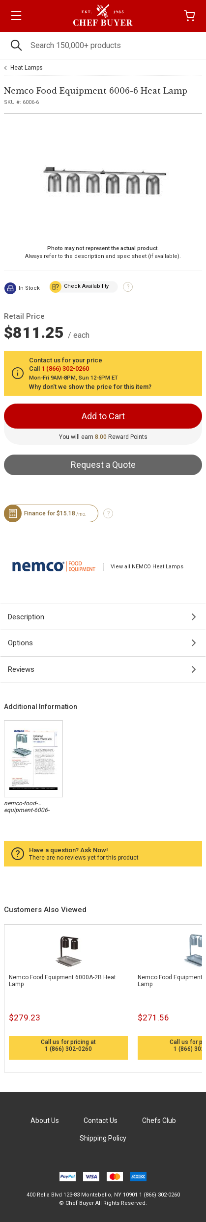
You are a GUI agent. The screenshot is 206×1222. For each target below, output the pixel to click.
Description (26, 616)
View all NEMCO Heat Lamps (147, 566)
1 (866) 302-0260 (68, 1048)
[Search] (103, 45)
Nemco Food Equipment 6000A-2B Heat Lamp (62, 981)
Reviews (21, 669)
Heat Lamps (26, 67)
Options (20, 642)
